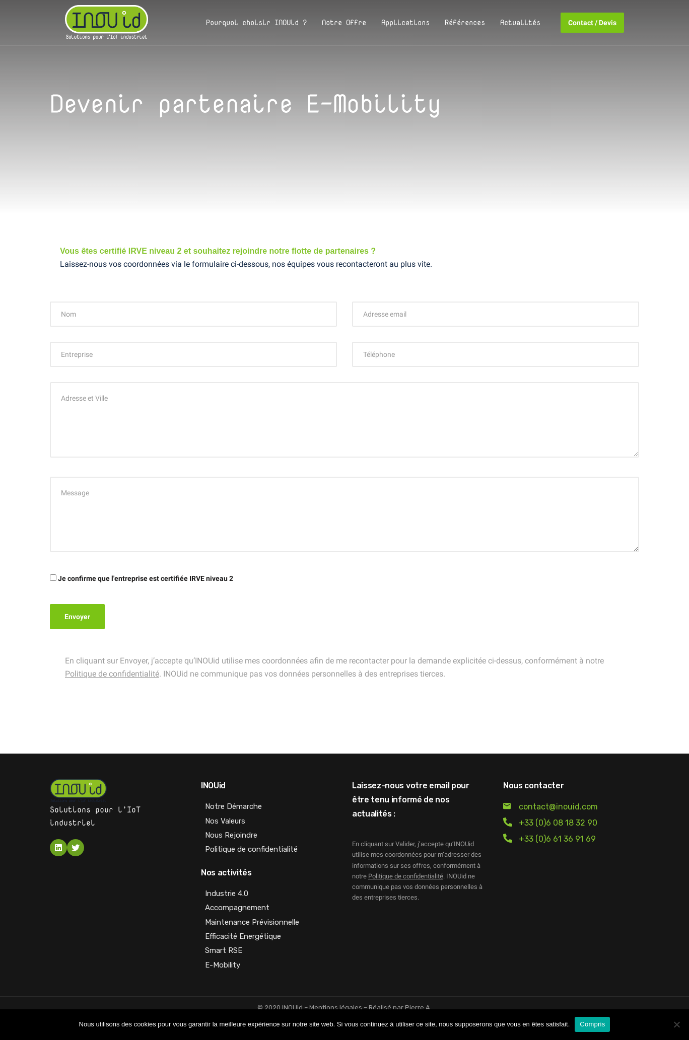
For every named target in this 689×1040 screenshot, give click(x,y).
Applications (405, 22)
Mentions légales (335, 1007)
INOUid (292, 1007)
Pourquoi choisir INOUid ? (256, 22)
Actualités (520, 22)
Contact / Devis (592, 23)
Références (465, 22)
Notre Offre (344, 22)
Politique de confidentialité (112, 674)
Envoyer (77, 617)
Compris (592, 1024)
